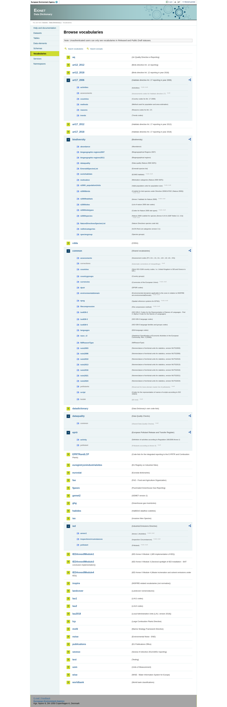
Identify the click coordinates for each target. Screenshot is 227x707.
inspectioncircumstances (91, 539)
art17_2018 (78, 132)
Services (37, 59)
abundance (85, 147)
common (77, 251)
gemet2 (76, 495)
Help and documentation (44, 28)
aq (73, 57)
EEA (45, 2)
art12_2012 (78, 65)
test (74, 659)
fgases (76, 488)
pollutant (84, 545)
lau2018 (76, 614)
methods (84, 104)
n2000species (86, 216)
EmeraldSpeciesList (89, 169)
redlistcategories (87, 229)
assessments (86, 258)
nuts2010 (84, 359)
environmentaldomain (90, 293)
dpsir (82, 288)
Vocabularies (39, 53)
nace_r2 (83, 336)
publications (79, 644)
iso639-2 (84, 312)
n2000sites (85, 204)
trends (83, 115)
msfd (75, 629)
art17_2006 (78, 80)
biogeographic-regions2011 (92, 158)
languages (84, 330)
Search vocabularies (75, 49)
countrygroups (86, 276)
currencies (85, 282)
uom (74, 667)
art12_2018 (78, 72)
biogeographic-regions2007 (92, 152)
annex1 (83, 533)
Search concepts (96, 49)
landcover (77, 591)
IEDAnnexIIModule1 (83, 554)
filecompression (87, 306)
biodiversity (78, 139)
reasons (83, 110)
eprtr (75, 432)
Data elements (40, 43)
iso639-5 (84, 325)
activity (83, 440)
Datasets (37, 33)
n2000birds (85, 191)
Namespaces (39, 64)
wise (74, 675)
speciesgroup (86, 234)
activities (84, 87)
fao (74, 480)
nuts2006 (84, 353)
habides (76, 511)
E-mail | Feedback (41, 698)
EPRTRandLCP (80, 454)
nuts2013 (84, 365)
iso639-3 (84, 319)
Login (171, 2)
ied (74, 526)
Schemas (37, 48)
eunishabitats (86, 174)
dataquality (85, 163)
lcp (74, 621)
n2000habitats (86, 199)
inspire (76, 583)
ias (74, 518)
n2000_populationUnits (90, 185)
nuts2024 (84, 381)
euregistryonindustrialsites (87, 465)
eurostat (77, 472)
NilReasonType (87, 343)
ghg (74, 503)
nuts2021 (84, 376)
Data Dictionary (55, 22)
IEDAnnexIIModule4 (83, 572)
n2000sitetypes (87, 210)
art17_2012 (78, 124)
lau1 (74, 598)
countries (84, 99)
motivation (85, 180)
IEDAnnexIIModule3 (83, 561)
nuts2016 (84, 370)
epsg (82, 301)
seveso (76, 652)
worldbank (78, 682)
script (82, 392)
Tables (36, 38)
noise (75, 636)
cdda (75, 243)
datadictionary (80, 408)
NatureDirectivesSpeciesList (92, 223)
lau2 (74, 606)
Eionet (44, 22)
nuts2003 (84, 348)
